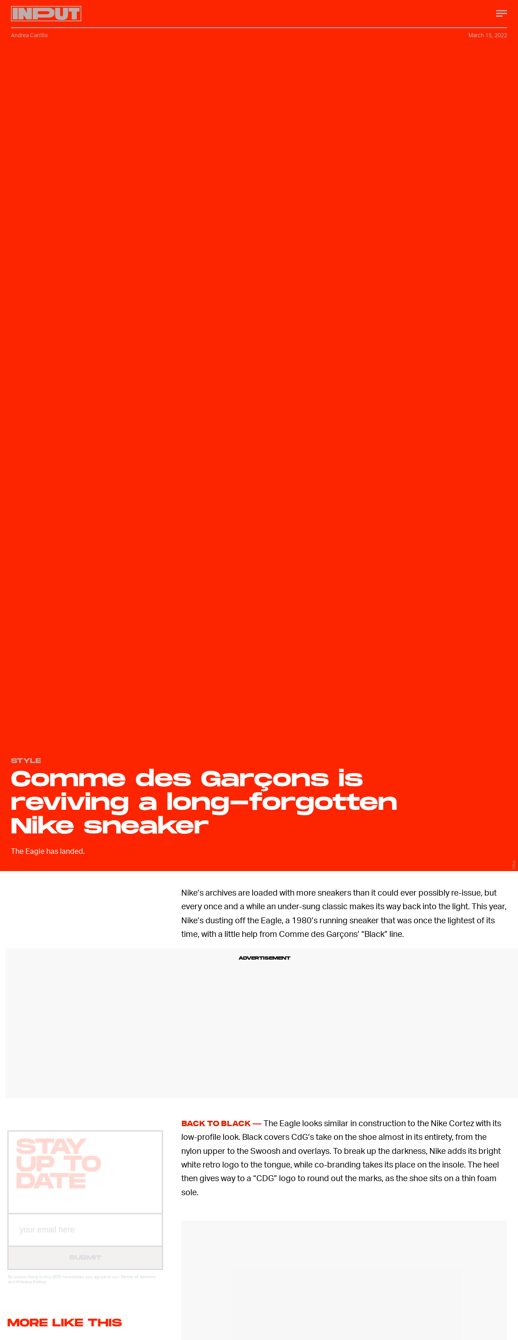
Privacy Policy (31, 1289)
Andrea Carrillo (29, 35)
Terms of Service (137, 1284)
